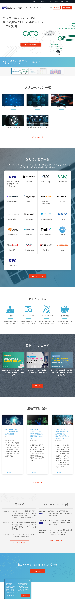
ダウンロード (36, 62)
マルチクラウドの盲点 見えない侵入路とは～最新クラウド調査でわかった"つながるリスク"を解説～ (60, 532)
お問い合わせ (66, 8)
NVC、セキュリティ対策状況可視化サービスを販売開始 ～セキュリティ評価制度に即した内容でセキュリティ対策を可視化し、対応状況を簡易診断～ (24, 514)
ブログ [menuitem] (50, 8)
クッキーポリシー (11, 595)
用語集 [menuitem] (56, 1)
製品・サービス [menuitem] (30, 8)
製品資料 (56, 8)
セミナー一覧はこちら (55, 540)
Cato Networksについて (31, 45)
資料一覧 (37, 386)
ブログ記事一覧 (37, 482)
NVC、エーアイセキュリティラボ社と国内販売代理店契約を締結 (23, 535)
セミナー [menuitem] (43, 1)
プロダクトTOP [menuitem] (35, 1)
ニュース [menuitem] (50, 1)
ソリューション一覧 (37, 137)
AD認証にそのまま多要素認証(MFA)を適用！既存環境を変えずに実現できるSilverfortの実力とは (60, 513)
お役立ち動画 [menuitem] (64, 1)
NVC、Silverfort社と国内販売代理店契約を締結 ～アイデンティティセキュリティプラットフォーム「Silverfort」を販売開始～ (24, 526)
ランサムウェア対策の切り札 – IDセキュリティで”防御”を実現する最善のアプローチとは (60, 523)
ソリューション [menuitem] (41, 8)
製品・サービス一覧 (37, 276)
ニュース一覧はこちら (19, 542)
